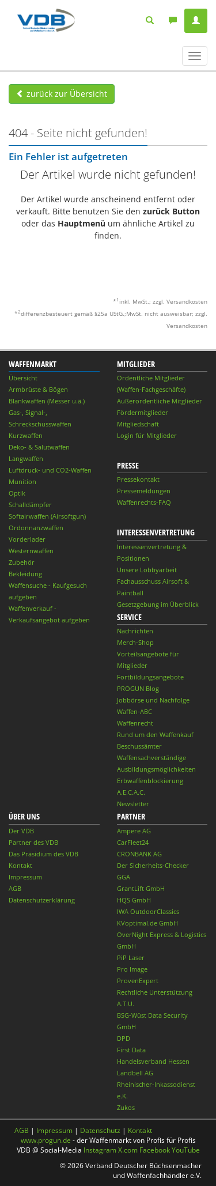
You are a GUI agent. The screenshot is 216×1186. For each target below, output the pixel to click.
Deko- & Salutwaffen (39, 447)
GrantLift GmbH (141, 888)
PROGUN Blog (138, 688)
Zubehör (22, 562)
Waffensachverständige (151, 757)
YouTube (186, 1150)
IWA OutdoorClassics (148, 911)
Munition (22, 481)
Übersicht (23, 377)
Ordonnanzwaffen (36, 527)
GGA (123, 876)
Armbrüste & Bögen (38, 389)
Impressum (25, 876)
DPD (123, 1038)
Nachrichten (135, 630)
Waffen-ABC (134, 711)
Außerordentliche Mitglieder (159, 400)
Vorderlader (27, 539)
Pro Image (132, 969)
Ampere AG (134, 830)
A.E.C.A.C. (131, 792)
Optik (17, 493)
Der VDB (21, 830)
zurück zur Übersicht (61, 93)
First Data (131, 1049)
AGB (15, 888)
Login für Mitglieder (147, 435)
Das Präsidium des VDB (43, 853)
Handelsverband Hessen (153, 1061)
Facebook (154, 1150)
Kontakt (20, 865)
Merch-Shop (135, 642)
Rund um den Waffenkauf (155, 734)
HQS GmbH (134, 900)
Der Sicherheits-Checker (153, 865)
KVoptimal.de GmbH (147, 923)
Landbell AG (135, 1072)
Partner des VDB (33, 842)
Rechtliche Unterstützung (154, 992)
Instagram (100, 1150)
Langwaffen (26, 458)
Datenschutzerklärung (42, 900)
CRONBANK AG (139, 853)
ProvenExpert (137, 980)
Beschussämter (139, 746)
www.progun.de (46, 1140)
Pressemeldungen (143, 490)
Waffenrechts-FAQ (144, 502)
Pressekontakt (138, 479)
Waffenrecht (135, 723)
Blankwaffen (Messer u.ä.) (47, 400)
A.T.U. (125, 1003)
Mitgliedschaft (138, 424)
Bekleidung (25, 573)
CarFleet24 (133, 842)
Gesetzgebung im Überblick (158, 604)
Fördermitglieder (142, 412)
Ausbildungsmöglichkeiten (156, 769)
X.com (128, 1150)
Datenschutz (100, 1130)
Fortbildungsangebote (150, 677)
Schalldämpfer (30, 504)
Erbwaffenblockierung (150, 780)
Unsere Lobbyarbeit (147, 569)
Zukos (126, 1107)
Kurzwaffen (26, 435)
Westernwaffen (31, 550)
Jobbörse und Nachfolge (153, 700)
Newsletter (133, 803)
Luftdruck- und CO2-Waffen (50, 470)
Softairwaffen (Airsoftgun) (47, 516)
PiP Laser (131, 957)
